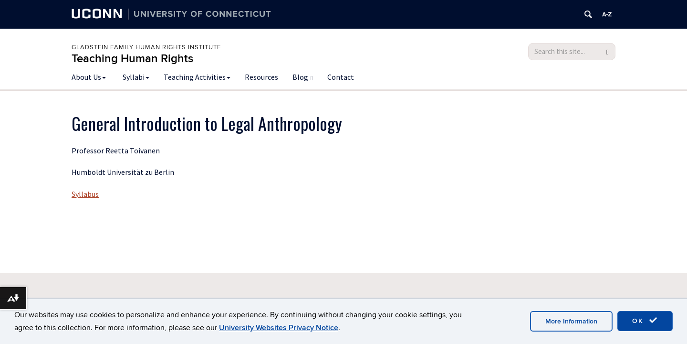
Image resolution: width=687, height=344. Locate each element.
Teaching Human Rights (132, 58)
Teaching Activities (197, 77)
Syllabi (136, 77)
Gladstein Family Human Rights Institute (146, 47)
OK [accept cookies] (645, 320)
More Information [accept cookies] (571, 321)
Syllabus (85, 194)
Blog (302, 77)
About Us (89, 77)
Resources (261, 77)
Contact (340, 77)
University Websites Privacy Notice (278, 328)
